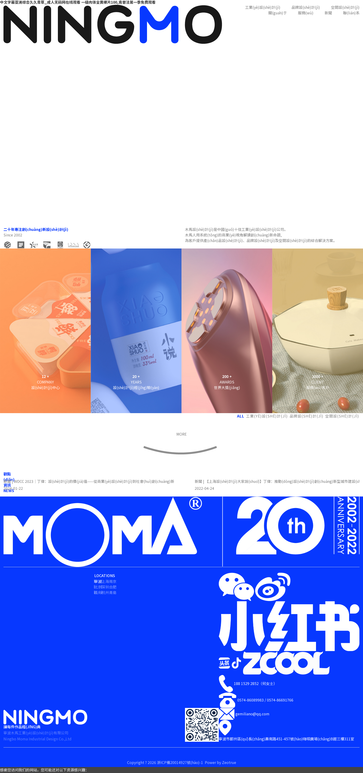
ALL (240, 416)
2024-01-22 (13, 488)
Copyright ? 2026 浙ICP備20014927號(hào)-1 (165, 762)
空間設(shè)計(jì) (345, 7)
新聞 (328, 13)
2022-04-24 (204, 488)
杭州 (105, 592)
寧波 (98, 581)
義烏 (98, 592)
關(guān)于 (277, 13)
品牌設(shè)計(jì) (305, 7)
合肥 (112, 587)
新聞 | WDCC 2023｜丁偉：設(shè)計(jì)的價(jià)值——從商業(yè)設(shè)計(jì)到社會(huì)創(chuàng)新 (88, 481)
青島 (112, 592)
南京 (112, 581)
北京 (98, 587)
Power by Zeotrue (220, 762)
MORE (181, 434)
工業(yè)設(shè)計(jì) (262, 7)
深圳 (105, 587)
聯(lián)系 (351, 13)
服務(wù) (305, 13)
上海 (105, 581)
